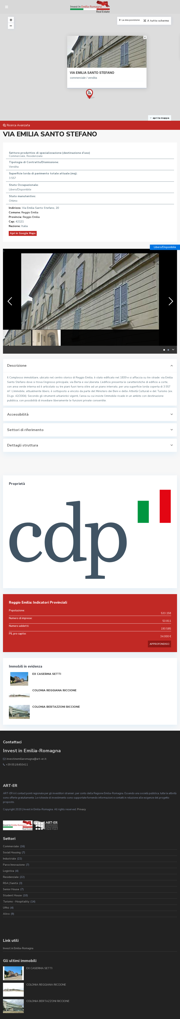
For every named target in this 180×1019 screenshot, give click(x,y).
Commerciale (11, 846)
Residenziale (11, 877)
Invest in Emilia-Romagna (18, 948)
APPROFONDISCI (159, 644)
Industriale (9, 858)
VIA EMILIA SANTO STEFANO (92, 72)
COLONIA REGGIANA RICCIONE (54, 690)
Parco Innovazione (14, 865)
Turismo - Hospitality (16, 901)
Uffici (6, 908)
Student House (12, 895)
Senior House (11, 889)
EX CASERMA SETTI (46, 674)
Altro (6, 914)
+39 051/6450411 (17, 764)
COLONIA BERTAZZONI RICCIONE (56, 707)
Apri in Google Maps (22, 233)
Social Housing (12, 852)
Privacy (81, 809)
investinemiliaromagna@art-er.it (27, 759)
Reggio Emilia (29, 212)
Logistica (8, 871)
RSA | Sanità (10, 883)
